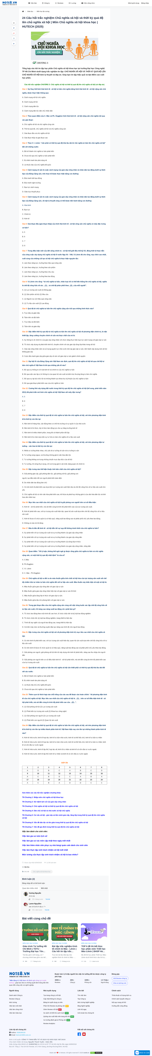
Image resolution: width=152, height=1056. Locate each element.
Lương (72, 3)
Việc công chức (88, 3)
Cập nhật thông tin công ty (52, 999)
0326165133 (21, 1032)
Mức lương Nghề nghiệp (86, 1002)
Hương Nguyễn (35, 893)
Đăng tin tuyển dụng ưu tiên (53, 1002)
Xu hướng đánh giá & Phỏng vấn (56, 1020)
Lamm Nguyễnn (35, 904)
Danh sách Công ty (15, 995)
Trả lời (48, 899)
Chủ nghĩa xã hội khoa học (41, 871)
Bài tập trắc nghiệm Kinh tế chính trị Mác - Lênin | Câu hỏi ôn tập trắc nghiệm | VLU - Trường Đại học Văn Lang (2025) (64, 951)
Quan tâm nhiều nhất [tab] (30, 888)
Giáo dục (30, 11)
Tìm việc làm (82, 995)
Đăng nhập (145, 3)
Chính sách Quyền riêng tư (121, 999)
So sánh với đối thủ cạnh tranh (56, 1013)
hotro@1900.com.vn (23, 1035)
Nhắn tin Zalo (142, 1053)
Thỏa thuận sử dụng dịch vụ (121, 995)
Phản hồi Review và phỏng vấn (56, 1006)
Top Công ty (82, 999)
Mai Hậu (27, 867)
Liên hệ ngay (82, 1009)
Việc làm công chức (16, 1009)
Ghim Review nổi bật (52, 1009)
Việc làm (32, 3)
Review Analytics (49, 1023)
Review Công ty (14, 999)
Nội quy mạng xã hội (119, 1002)
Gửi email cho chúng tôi (86, 1013)
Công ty (46, 3)
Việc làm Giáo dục (15, 1013)
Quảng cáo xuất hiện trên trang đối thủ (58, 1016)
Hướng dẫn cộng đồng (119, 1006)
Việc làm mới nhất (15, 1006)
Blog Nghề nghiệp (84, 1006)
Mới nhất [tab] (44, 888)
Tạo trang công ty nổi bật (52, 995)
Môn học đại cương (43, 11)
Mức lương (13, 1002)
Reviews (59, 3)
